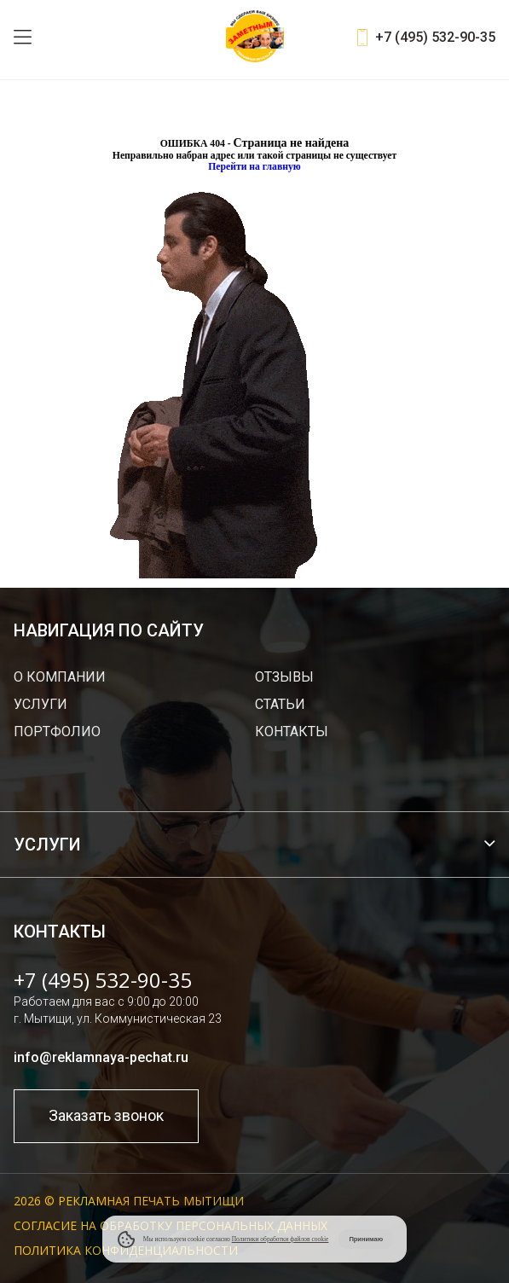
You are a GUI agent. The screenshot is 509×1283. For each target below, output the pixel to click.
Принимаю (366, 1239)
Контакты (291, 731)
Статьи (280, 704)
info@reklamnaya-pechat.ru (101, 1057)
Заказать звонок (106, 1115)
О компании (60, 677)
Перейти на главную (254, 166)
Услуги (40, 704)
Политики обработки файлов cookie (280, 1239)
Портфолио (57, 731)
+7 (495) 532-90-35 (435, 37)
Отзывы (284, 677)
